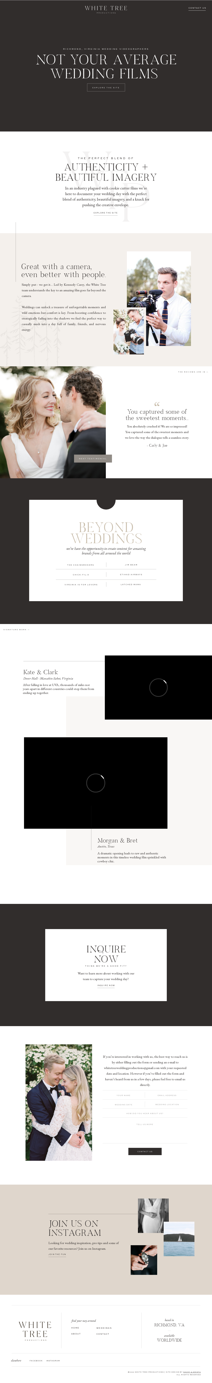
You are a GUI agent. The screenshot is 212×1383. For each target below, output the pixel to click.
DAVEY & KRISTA (192, 1372)
